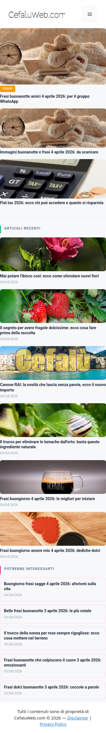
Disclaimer (77, 718)
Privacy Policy (53, 724)
